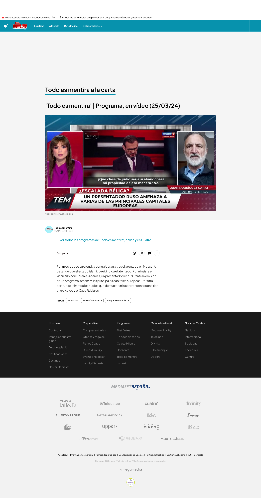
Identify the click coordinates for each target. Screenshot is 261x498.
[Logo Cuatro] (151, 403)
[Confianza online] (131, 485)
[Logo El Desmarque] (68, 415)
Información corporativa (81, 455)
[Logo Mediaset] (130, 388)
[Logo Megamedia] (132, 469)
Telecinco (157, 337)
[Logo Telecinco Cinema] (151, 427)
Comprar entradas (94, 330)
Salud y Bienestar (93, 363)
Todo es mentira (63, 228)
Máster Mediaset (59, 367)
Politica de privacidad (106, 455)
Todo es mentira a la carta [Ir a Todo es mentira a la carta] (80, 89)
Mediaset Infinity (161, 330)
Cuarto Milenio (126, 343)
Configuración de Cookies (131, 455)
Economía (191, 350)
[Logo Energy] (193, 415)
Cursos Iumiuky (92, 350)
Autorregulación (59, 347)
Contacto (198, 455)
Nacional (190, 330)
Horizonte (123, 350)
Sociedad (191, 343)
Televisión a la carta (92, 300)
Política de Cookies (155, 455)
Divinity (155, 343)
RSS (190, 455)
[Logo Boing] (151, 415)
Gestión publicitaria (175, 455)
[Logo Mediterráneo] (172, 438)
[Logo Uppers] (109, 427)
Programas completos (118, 300)
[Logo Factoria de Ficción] (109, 415)
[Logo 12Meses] (193, 427)
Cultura (189, 356)
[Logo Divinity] (193, 403)
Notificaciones (58, 354)
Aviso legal (63, 455)
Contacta (55, 330)
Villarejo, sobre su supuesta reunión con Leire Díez (30, 17)
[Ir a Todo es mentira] (19, 26)
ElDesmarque (159, 350)
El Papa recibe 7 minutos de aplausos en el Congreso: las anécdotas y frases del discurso (107, 17)
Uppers (155, 356)
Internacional (193, 337)
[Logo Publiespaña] (130, 438)
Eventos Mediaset (94, 356)
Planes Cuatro (91, 343)
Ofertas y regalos (94, 337)
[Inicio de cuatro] (6, 26)
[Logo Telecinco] (110, 403)
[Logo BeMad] (67, 427)
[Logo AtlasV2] (89, 438)
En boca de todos (128, 337)
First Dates (123, 330)
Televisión (73, 300)
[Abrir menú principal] (255, 26)
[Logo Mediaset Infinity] (68, 403)
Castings (54, 360)
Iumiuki (121, 363)
